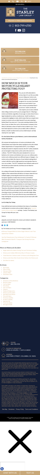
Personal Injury (7, 296)
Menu (29, 1)
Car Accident (6, 284)
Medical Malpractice (9, 291)
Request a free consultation (20, 20)
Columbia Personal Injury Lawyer (9, 77)
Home (9, 1)
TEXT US (30, 473)
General (5, 289)
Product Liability (8, 299)
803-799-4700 (23, 25)
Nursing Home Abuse (9, 294)
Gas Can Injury (7, 287)
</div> (12, 468)
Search (22, 1)
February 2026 (7, 271)
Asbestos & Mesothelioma (10, 280)
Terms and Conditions (11, 409)
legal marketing (16, 418)
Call (13, 1)
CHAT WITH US (10, 473)
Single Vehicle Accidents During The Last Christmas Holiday (20, 250)
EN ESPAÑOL (20, 4)
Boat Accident (7, 282)
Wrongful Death (7, 304)
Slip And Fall (6, 301)
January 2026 (7, 272)
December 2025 (7, 274)
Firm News (6, 286)
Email (17, 1)
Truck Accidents (7, 303)
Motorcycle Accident (24, 77)
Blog (18, 77)
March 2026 (6, 269)
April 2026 (6, 267)
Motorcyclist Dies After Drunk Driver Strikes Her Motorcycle (20, 258)
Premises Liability (8, 298)
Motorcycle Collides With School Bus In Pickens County (18, 253)
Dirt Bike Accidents (8, 260)
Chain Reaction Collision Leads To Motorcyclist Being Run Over (21, 255)
